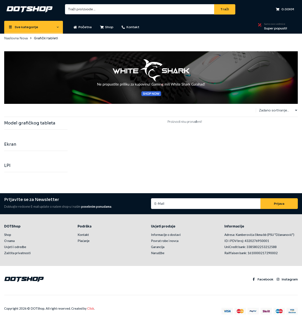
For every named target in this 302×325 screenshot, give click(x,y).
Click (90, 308)
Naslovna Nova (16, 38)
